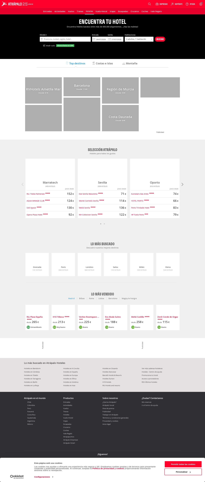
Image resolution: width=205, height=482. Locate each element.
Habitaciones (130, 35)
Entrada (95, 35)
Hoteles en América (70, 382)
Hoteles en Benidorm (32, 368)
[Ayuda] (190, 4)
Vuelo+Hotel (68, 418)
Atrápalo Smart (69, 443)
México (30, 424)
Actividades (67, 405)
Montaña (129, 63)
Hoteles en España (70, 372)
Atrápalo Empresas (70, 440)
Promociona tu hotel (150, 375)
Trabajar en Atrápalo (110, 414)
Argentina (31, 421)
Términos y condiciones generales (115, 418)
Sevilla (102, 182)
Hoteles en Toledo (31, 375)
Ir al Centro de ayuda (150, 405)
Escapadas (67, 424)
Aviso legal (106, 424)
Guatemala (31, 418)
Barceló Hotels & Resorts (112, 375)
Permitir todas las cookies (183, 464)
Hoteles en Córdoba (32, 372)
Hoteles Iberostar (109, 372)
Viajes (65, 421)
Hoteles (66, 414)
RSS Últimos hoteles (149, 382)
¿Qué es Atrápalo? (109, 402)
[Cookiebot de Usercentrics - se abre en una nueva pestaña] (16, 477)
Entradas (66, 402)
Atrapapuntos (68, 436)
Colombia (31, 405)
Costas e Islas (102, 63)
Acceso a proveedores (150, 378)
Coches (66, 430)
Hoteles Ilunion (108, 378)
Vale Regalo (67, 433)
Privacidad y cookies (110, 421)
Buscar (160, 39)
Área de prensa (108, 408)
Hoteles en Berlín (30, 382)
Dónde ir (43, 35)
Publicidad (106, 411)
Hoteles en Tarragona (32, 378)
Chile (29, 402)
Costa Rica (31, 414)
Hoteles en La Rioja (31, 385)
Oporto (155, 182)
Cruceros (66, 427)
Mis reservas (146, 402)
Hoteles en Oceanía (110, 368)
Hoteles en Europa (70, 375)
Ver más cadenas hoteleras (152, 368)
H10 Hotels (106, 382)
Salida (110, 35)
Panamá (30, 411)
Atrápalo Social (108, 405)
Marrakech (50, 182)
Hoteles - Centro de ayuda (152, 372)
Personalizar (183, 472)
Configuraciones (42, 477)
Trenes (65, 411)
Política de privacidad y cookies (108, 468)
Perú (29, 408)
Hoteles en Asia (69, 385)
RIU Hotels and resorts (111, 385)
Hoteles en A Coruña (71, 368)
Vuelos (66, 408)
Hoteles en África (69, 378)
